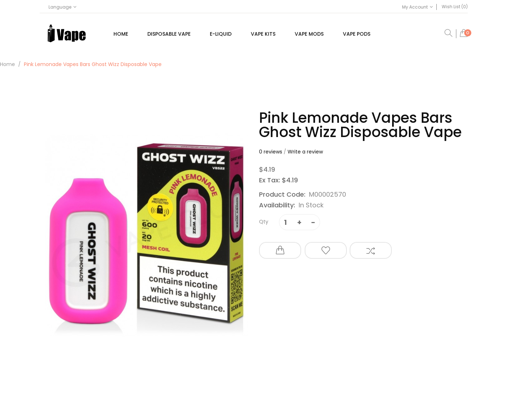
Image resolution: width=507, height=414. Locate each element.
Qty (263, 221)
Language (62, 7)
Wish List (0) (455, 7)
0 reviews (270, 151)
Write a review (305, 151)
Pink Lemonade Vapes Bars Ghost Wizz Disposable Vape (93, 64)
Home (7, 64)
